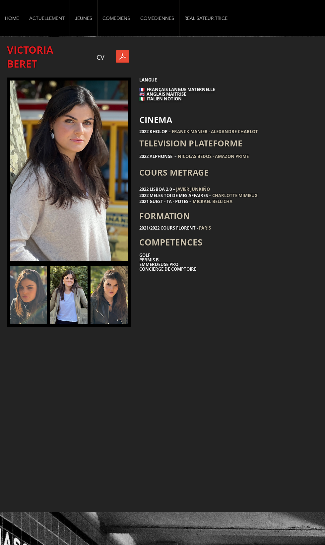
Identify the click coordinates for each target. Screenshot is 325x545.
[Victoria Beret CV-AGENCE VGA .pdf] (122, 57)
